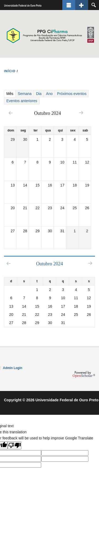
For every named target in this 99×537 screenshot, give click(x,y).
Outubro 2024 (49, 263)
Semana (24, 94)
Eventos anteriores (21, 101)
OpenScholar (84, 374)
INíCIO (10, 71)
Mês (10, 93)
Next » (81, 112)
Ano (49, 94)
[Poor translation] (14, 445)
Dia (38, 94)
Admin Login (12, 368)
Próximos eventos (71, 94)
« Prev (11, 113)
